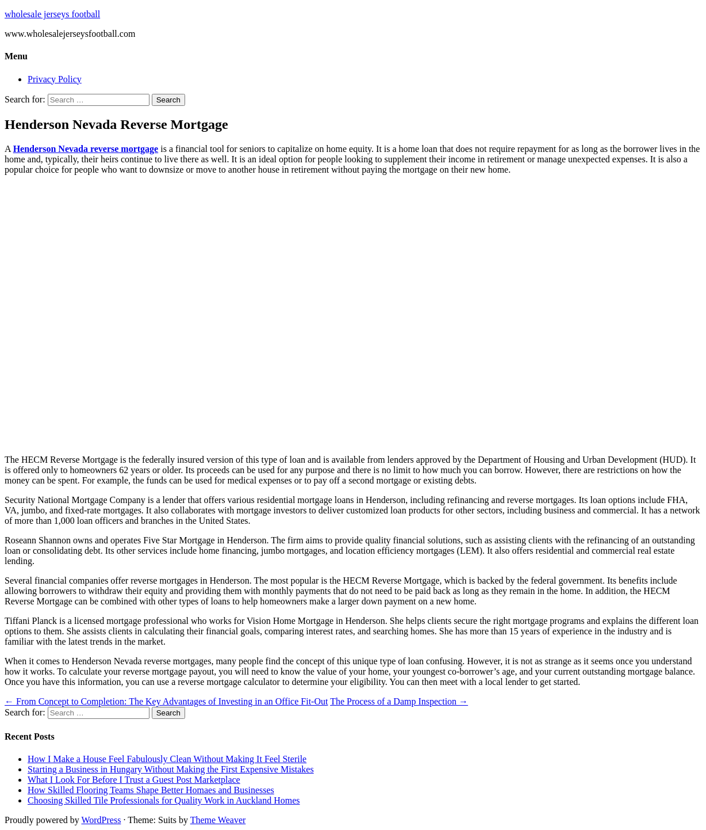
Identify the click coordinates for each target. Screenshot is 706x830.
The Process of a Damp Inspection (399, 701)
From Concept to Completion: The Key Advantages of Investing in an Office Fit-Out (166, 701)
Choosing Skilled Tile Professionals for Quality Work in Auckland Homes (164, 800)
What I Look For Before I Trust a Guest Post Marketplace (134, 780)
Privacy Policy (55, 79)
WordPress (101, 820)
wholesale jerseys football (52, 14)
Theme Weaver (218, 820)
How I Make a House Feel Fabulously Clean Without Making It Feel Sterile (167, 759)
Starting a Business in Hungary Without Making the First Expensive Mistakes (171, 769)
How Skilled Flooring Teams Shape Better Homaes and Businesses (151, 790)
